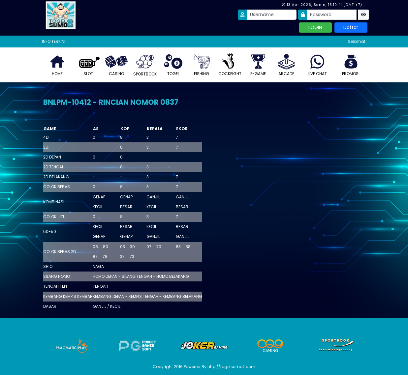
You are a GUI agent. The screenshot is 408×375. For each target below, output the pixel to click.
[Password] (332, 15)
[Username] (272, 15)
